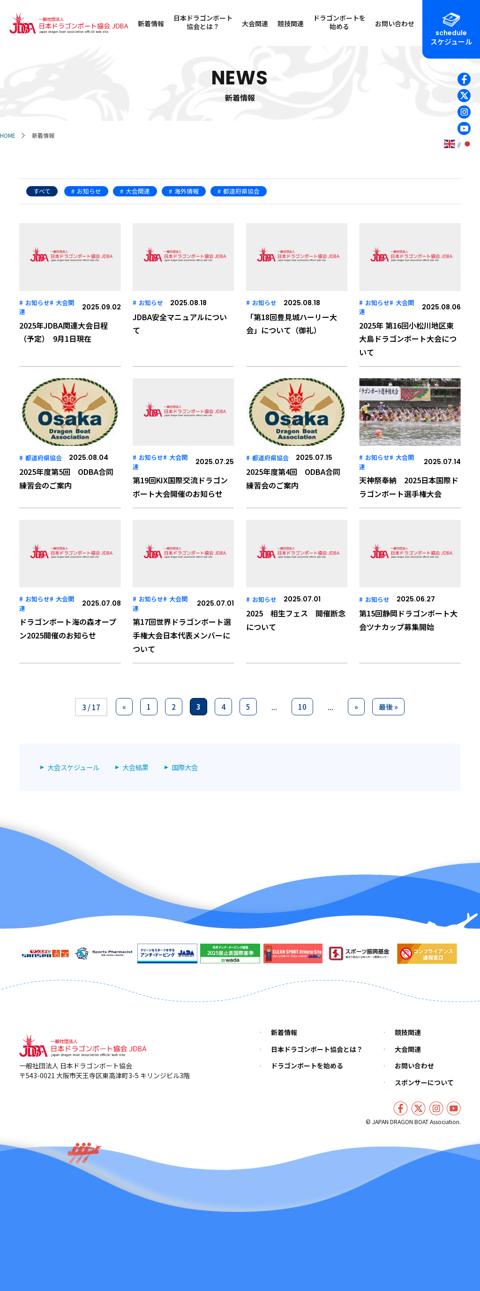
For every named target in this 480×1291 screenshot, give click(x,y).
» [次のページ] (356, 707)
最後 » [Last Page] (388, 707)
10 (302, 707)
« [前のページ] (124, 707)
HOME (7, 135)
